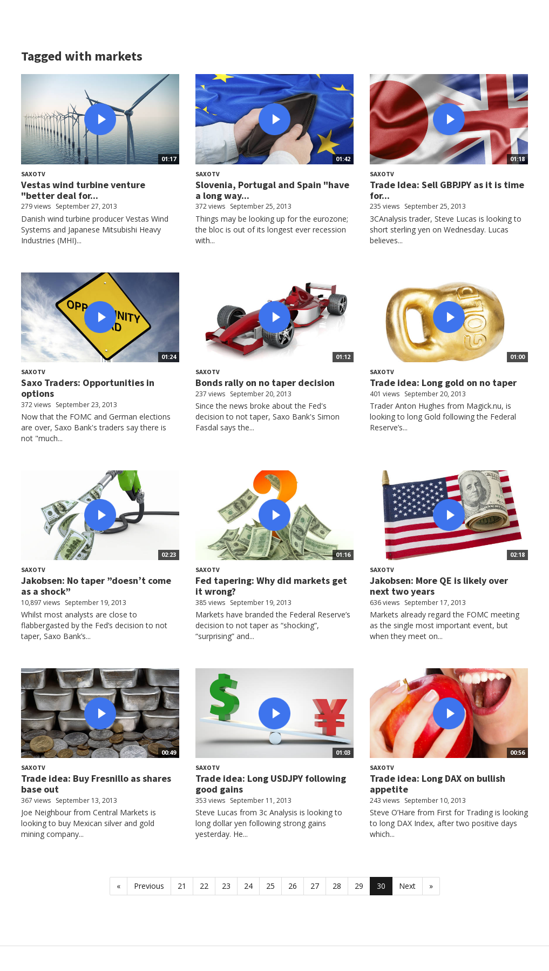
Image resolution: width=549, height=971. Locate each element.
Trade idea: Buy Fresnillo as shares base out (96, 783)
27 (314, 886)
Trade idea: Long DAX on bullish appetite (437, 783)
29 (359, 886)
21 (182, 886)
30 (381, 886)
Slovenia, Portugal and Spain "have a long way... (272, 190)
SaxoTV (33, 174)
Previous (149, 886)
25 (270, 886)
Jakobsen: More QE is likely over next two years (439, 585)
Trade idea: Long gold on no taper (443, 382)
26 (292, 886)
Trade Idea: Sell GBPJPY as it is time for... (447, 190)
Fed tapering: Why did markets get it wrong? (271, 585)
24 (248, 886)
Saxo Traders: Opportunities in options (87, 388)
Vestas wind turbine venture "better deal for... (83, 190)
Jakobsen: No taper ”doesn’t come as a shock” (96, 585)
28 (337, 886)
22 (204, 886)
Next (407, 886)
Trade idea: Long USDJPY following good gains (270, 783)
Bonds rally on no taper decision (265, 382)
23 (226, 886)
